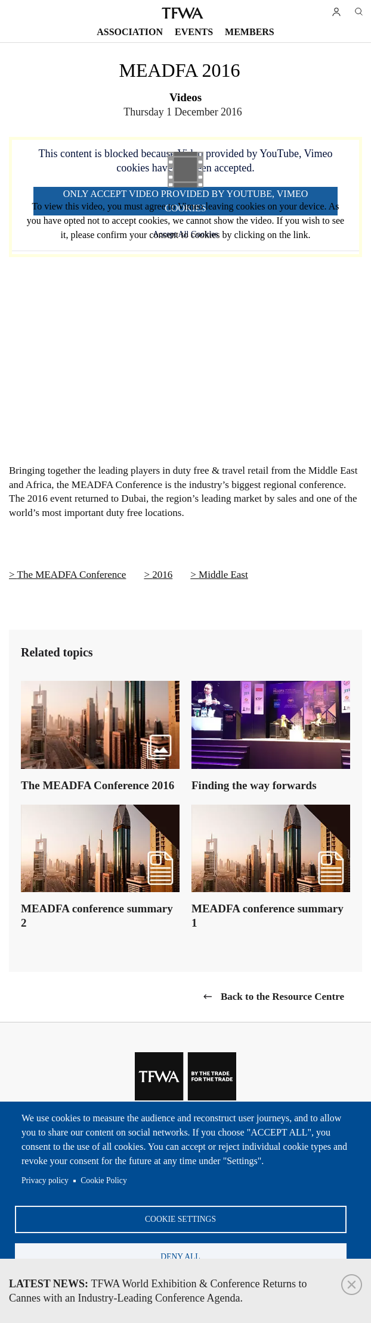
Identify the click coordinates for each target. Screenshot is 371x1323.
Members (249, 32)
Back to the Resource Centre (282, 996)
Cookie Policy (103, 1177)
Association (130, 32)
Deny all (180, 1255)
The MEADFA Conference (71, 574)
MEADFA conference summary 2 (97, 915)
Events (194, 32)
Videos (185, 97)
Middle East (223, 574)
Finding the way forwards (254, 785)
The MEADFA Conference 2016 (97, 785)
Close (351, 1284)
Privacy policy (45, 1177)
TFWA (182, 13)
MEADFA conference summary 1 (267, 915)
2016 (162, 574)
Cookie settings (180, 1216)
